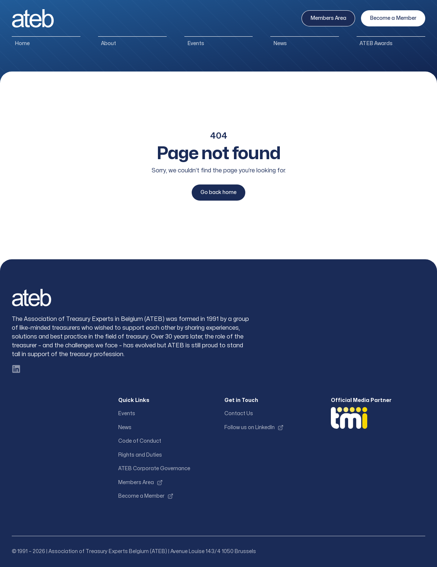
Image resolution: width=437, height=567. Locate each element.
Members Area (328, 18)
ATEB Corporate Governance (154, 468)
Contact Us (238, 413)
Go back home (218, 192)
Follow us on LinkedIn (253, 428)
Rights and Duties (140, 455)
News (280, 43)
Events (195, 43)
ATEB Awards (376, 43)
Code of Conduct (139, 441)
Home (22, 43)
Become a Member (393, 18)
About (108, 43)
